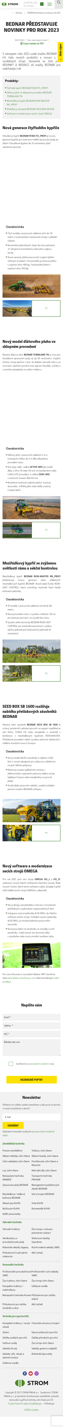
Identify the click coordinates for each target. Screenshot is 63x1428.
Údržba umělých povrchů (15, 1349)
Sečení (6, 1343)
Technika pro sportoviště (16, 1327)
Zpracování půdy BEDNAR (15, 1196)
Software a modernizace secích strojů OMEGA (30, 113)
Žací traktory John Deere (15, 1292)
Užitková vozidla (40, 1297)
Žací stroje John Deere (43, 1292)
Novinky (19, 12)
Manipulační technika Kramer (17, 1306)
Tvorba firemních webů (18, 1414)
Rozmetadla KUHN (41, 1220)
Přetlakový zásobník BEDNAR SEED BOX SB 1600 (32, 109)
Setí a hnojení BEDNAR (43, 1205)
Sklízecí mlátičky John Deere (16, 1167)
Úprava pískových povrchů (45, 1343)
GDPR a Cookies (31, 1421)
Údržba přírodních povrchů (45, 1349)
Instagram (36, 1385)
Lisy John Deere (10, 1181)
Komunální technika (13, 1276)
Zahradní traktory (11, 1240)
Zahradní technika (12, 1233)
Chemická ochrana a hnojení (45, 1334)
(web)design (36, 1414)
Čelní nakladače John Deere (16, 1172)
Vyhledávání (59, 4)
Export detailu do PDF (33, 43)
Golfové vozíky (10, 1354)
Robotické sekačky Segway (15, 1258)
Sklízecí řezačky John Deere (45, 1167)
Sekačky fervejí (10, 1359)
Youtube (31, 1385)
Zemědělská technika (13, 1155)
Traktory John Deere (42, 1162)
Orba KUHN (37, 1214)
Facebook (25, 1385)
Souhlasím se (35, 1075)
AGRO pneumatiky (11, 1225)
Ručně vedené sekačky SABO (46, 1258)
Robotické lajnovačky (42, 1365)
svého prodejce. (23, 993)
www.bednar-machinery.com (22, 989)
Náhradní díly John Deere (44, 1181)
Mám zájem (60, 50)
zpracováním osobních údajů (41, 1075)
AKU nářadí (37, 1264)
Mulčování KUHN (11, 1220)
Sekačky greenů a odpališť (44, 1359)
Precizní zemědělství (12, 1162)
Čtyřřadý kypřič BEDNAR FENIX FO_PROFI (28, 88)
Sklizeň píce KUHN (11, 1214)
